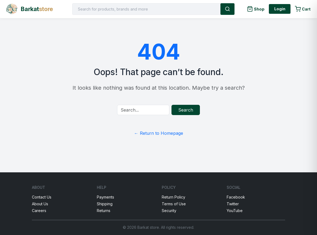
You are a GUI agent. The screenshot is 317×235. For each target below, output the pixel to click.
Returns (103, 210)
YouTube (235, 210)
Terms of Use (174, 204)
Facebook (236, 197)
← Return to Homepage (158, 133)
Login (279, 8)
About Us (40, 204)
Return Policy (173, 197)
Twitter (233, 204)
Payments (105, 197)
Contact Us (41, 197)
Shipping (105, 204)
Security (169, 210)
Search (185, 110)
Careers (39, 210)
